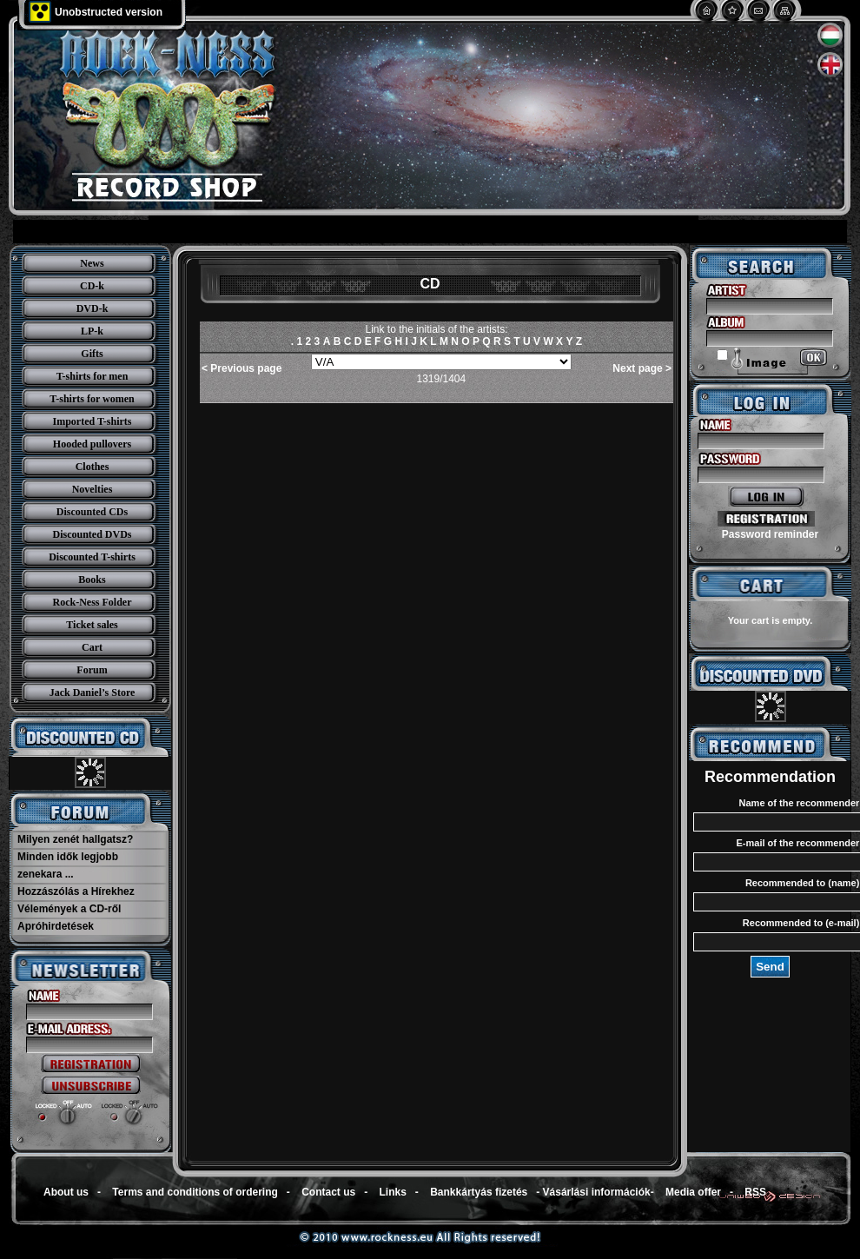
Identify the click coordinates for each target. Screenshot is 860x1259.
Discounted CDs (92, 512)
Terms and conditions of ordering (194, 1192)
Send (770, 966)
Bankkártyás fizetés (478, 1192)
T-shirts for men (92, 376)
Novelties (92, 489)
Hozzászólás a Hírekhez (76, 891)
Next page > (641, 368)
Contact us (328, 1192)
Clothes (92, 467)
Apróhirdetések (55, 926)
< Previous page (241, 368)
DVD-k (92, 308)
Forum (91, 670)
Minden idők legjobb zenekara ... (67, 865)
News (91, 263)
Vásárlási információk (597, 1192)
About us (66, 1192)
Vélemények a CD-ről (69, 909)
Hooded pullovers (92, 444)
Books (91, 579)
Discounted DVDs (91, 534)
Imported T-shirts (91, 421)
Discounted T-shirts (92, 557)
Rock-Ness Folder (92, 602)
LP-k (92, 331)
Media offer (693, 1192)
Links (393, 1192)
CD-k (92, 286)
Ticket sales (91, 625)
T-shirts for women (92, 399)
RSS (755, 1192)
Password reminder (770, 534)
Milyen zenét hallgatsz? (75, 839)
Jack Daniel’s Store (93, 692)
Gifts (92, 354)
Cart (92, 647)
